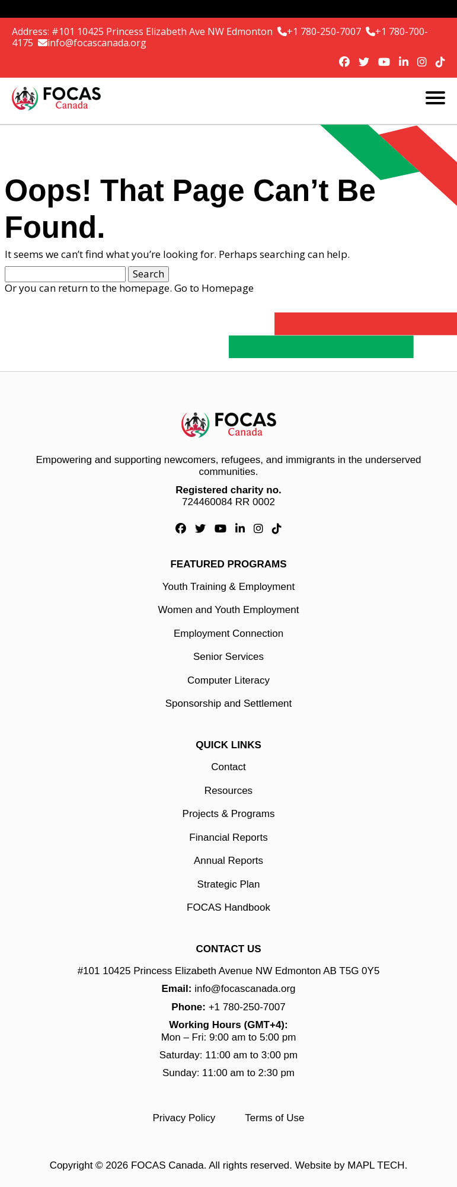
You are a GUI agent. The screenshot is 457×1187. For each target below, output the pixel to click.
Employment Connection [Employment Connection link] (228, 633)
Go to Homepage (214, 288)
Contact (228, 767)
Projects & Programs (229, 813)
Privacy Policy (184, 1118)
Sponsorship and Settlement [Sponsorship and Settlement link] (228, 703)
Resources (228, 790)
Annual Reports (228, 860)
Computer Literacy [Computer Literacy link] (228, 680)
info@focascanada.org (96, 42)
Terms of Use (274, 1118)
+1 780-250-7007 (325, 31)
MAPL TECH (375, 1165)
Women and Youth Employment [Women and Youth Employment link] (228, 609)
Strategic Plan (228, 884)
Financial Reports (228, 837)
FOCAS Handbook (228, 907)
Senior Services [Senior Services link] (228, 656)
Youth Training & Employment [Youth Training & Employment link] (228, 586)
